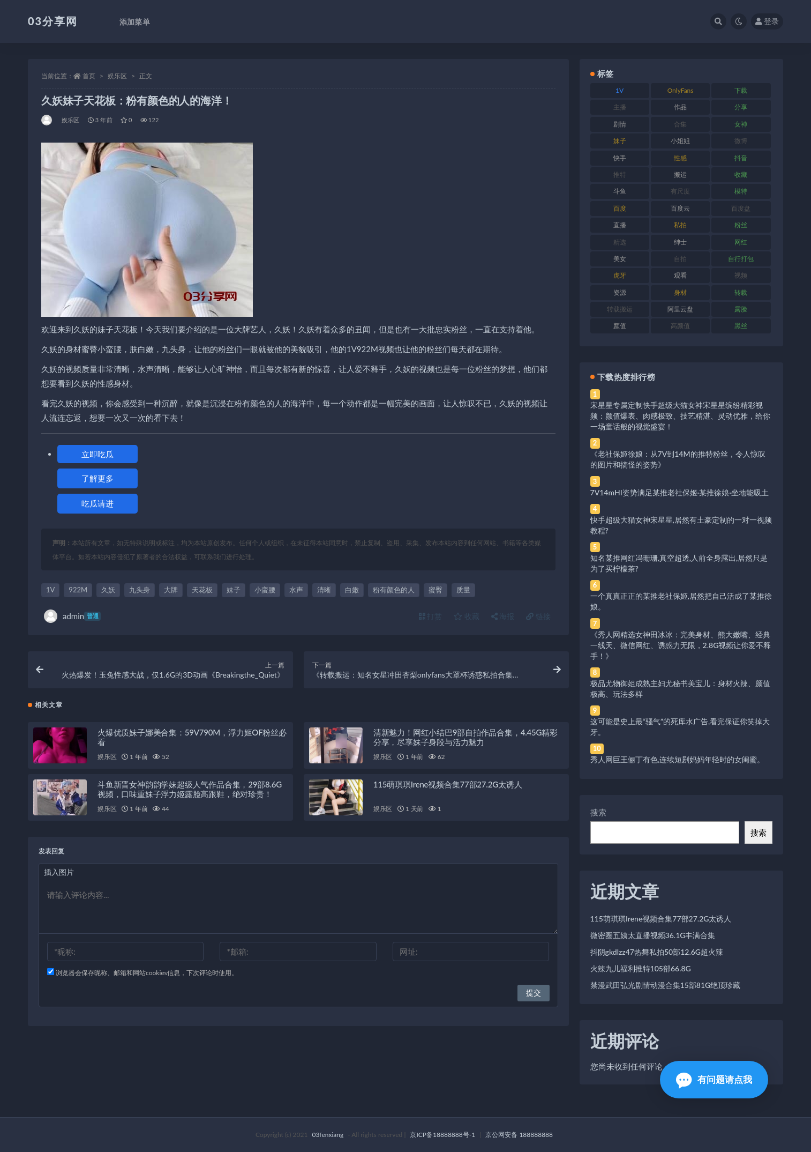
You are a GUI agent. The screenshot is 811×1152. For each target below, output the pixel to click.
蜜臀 (435, 589)
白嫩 (352, 589)
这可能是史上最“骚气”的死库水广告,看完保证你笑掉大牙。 (680, 727)
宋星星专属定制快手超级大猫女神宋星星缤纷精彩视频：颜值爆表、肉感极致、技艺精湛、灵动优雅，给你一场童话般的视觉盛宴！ (680, 415)
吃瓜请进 (97, 503)
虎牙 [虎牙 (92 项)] (619, 275)
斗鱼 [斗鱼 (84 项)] (619, 191)
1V (50, 589)
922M (78, 589)
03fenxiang (327, 1135)
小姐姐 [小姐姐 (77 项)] (680, 141)
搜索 (598, 812)
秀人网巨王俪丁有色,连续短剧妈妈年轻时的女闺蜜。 (677, 759)
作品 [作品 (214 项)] (680, 107)
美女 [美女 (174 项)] (619, 259)
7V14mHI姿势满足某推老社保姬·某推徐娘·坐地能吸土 (679, 492)
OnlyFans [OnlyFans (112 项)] (680, 90)
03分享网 (53, 20)
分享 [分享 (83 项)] (740, 107)
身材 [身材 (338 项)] (680, 292)
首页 (88, 76)
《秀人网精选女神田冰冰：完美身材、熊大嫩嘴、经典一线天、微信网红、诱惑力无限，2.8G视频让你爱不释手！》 (680, 645)
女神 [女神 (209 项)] (740, 124)
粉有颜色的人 (394, 589)
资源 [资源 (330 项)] (619, 292)
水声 (296, 589)
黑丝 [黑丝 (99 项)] (740, 326)
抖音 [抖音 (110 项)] (740, 158)
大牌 (171, 589)
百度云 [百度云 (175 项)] (680, 208)
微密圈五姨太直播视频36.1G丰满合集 (653, 935)
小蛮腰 (264, 589)
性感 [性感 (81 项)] (680, 158)
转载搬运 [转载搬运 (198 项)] (620, 309)
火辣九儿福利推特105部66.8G (640, 968)
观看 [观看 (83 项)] (680, 275)
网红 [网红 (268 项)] (740, 242)
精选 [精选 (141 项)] (619, 242)
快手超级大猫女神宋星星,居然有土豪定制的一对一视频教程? (681, 525)
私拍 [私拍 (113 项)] (680, 225)
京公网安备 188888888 (519, 1135)
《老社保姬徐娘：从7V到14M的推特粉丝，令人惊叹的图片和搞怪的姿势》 (677, 459)
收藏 (466, 616)
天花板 (202, 589)
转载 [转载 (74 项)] (740, 292)
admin (72, 616)
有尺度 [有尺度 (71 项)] (680, 191)
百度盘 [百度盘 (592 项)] (740, 208)
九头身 (139, 589)
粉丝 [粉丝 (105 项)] (740, 225)
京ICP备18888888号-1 (442, 1135)
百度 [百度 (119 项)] (619, 208)
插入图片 (59, 875)
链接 (538, 616)
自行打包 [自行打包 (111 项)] (741, 259)
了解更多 (97, 478)
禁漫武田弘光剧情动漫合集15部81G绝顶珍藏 (665, 985)
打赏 (430, 616)
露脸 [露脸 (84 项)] (740, 309)
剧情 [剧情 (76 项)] (619, 124)
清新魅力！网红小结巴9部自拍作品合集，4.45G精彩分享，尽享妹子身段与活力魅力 (465, 740)
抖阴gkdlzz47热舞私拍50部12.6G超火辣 (656, 951)
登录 (767, 21)
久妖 (108, 589)
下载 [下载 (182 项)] (740, 90)
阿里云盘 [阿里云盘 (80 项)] (680, 309)
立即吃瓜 (97, 454)
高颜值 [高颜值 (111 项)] (680, 326)
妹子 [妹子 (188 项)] (619, 141)
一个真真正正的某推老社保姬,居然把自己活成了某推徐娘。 (681, 601)
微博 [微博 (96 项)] (740, 141)
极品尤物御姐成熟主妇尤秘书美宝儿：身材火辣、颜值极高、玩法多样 (680, 688)
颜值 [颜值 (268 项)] (619, 326)
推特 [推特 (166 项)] (619, 174)
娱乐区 (117, 76)
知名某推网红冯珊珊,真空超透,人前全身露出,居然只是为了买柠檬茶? (679, 563)
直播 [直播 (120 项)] (619, 225)
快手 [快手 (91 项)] (619, 158)
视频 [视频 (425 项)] (740, 275)
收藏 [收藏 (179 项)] (740, 174)
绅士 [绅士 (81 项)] (680, 242)
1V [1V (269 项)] (619, 90)
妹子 (234, 589)
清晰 (324, 589)
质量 (463, 589)
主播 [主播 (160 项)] (619, 107)
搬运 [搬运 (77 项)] (680, 174)
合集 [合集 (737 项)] (680, 124)
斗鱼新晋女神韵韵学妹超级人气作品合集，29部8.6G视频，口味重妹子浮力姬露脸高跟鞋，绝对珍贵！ (189, 792)
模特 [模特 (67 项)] (740, 191)
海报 (503, 616)
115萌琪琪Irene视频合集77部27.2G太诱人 (447, 787)
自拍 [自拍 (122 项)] (680, 259)
